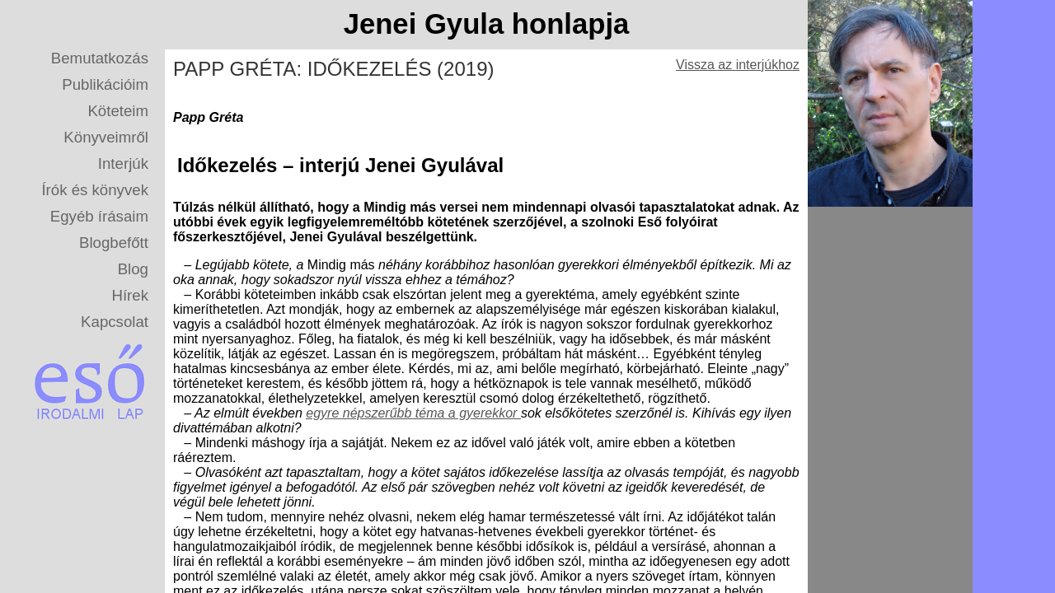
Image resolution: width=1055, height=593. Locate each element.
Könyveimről (105, 137)
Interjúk (123, 163)
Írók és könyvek (94, 189)
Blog (133, 269)
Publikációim (105, 84)
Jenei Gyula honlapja (487, 24)
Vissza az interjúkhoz (737, 65)
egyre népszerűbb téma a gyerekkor (413, 413)
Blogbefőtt (113, 242)
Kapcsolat (114, 321)
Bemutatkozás (99, 58)
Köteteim (117, 110)
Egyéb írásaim (99, 216)
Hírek (129, 295)
